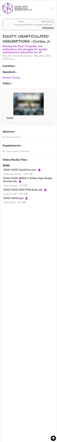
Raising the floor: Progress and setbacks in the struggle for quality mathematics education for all (25, 49)
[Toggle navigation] (51, 8)
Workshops (47, 21)
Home (21, 21)
